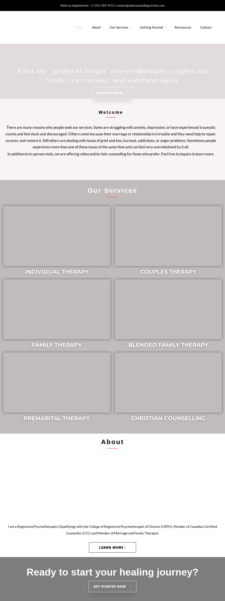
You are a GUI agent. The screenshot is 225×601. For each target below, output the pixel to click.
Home (79, 27)
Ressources (183, 27)
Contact (206, 27)
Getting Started (151, 27)
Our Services (119, 27)
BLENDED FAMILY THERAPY (168, 344)
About (96, 27)
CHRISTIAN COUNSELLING (168, 418)
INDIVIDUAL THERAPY (57, 271)
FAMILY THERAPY (57, 344)
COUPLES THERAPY (168, 271)
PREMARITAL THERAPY (57, 418)
